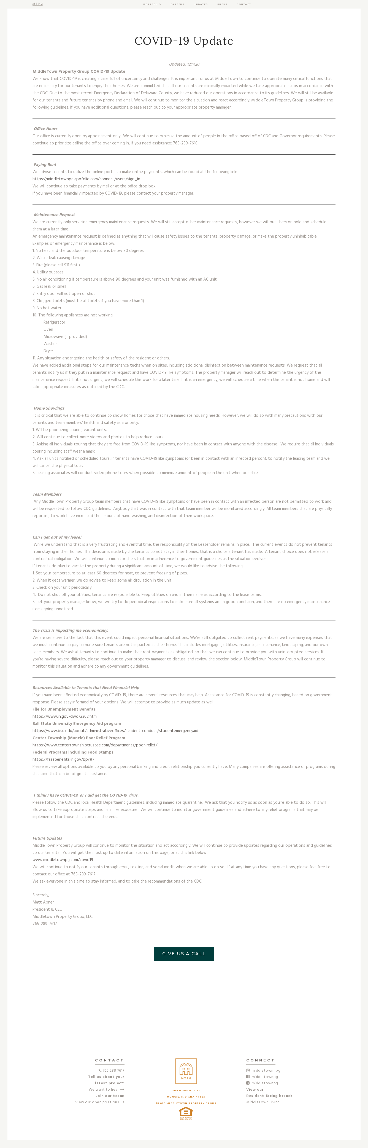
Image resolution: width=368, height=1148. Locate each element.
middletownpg (262, 1077)
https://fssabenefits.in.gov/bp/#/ (63, 759)
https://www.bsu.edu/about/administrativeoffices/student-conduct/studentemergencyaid (115, 731)
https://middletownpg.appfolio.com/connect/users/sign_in (86, 179)
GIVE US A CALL (184, 953)
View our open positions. (100, 1102)
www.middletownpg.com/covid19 (63, 860)
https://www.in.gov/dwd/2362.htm (65, 716)
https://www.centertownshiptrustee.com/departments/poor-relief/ (95, 745)
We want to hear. (107, 1090)
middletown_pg (263, 1071)
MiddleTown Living (263, 1102)
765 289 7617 (114, 1071)
